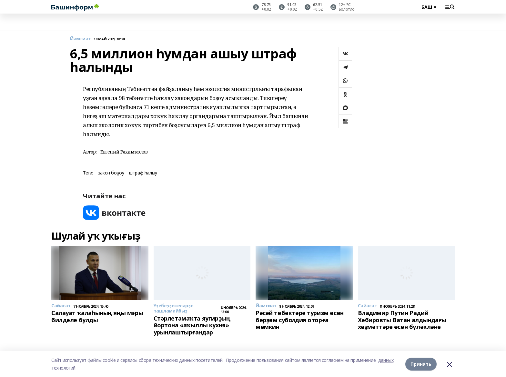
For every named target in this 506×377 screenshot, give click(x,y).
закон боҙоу (111, 173)
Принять (420, 364)
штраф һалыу (143, 173)
